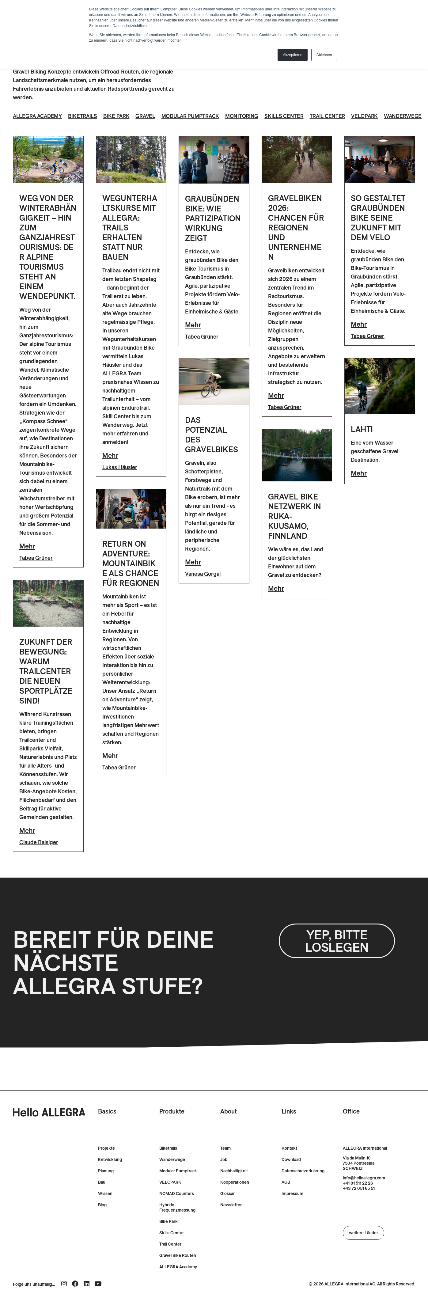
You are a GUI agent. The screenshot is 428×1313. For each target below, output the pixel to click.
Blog (102, 1219)
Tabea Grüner (36, 571)
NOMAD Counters (176, 1208)
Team (225, 1162)
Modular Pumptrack (195, 116)
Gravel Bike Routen (177, 1270)
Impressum (292, 1208)
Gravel (149, 116)
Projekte (106, 1162)
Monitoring (247, 116)
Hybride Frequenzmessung (177, 1222)
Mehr (27, 560)
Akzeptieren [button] (292, 55)
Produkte (171, 1125)
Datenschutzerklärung (303, 1185)
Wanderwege (35, 130)
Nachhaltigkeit (234, 1185)
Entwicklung (110, 1174)
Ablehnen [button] (324, 55)
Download (291, 1174)
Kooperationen (234, 1196)
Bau (101, 1196)
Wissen (105, 1208)
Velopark (373, 116)
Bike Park (119, 116)
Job (223, 1174)
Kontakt (289, 1162)
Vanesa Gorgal (203, 588)
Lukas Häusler (119, 481)
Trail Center (334, 116)
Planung (106, 1185)
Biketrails (85, 116)
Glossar (227, 1208)
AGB (286, 1196)
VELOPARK (170, 1196)
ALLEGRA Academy (38, 116)
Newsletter (231, 1219)
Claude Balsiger (38, 856)
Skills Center (290, 116)
